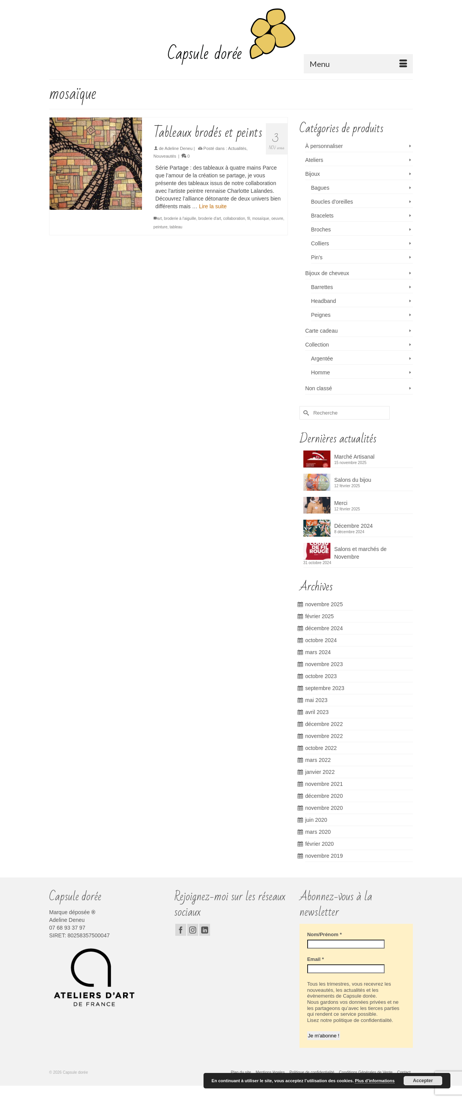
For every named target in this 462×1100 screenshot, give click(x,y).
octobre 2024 (321, 640)
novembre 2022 (324, 736)
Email (315, 959)
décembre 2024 (324, 628)
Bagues (320, 188)
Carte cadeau (321, 331)
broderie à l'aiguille (180, 218)
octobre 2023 (321, 676)
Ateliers (314, 160)
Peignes (321, 315)
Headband (323, 301)
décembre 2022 (324, 724)
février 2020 (319, 844)
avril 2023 (317, 712)
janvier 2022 (320, 772)
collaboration (234, 218)
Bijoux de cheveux (327, 273)
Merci (340, 503)
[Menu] (358, 63)
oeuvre (277, 218)
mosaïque (260, 218)
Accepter (423, 1080)
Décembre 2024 (353, 526)
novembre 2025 (324, 604)
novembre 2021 (324, 784)
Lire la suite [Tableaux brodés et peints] (213, 206)
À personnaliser (324, 146)
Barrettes (322, 287)
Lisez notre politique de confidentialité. (349, 1020)
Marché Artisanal (354, 457)
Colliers (320, 243)
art (159, 218)
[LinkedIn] (204, 930)
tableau (175, 227)
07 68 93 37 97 (67, 928)
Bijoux (312, 174)
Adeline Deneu (178, 148)
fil (248, 218)
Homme (320, 372)
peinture (161, 227)
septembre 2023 (324, 688)
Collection (317, 345)
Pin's (317, 257)
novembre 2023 (324, 664)
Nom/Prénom (324, 934)
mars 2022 (318, 760)
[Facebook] (180, 930)
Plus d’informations (375, 1080)
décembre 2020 (324, 796)
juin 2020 (316, 820)
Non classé (318, 388)
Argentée (322, 358)
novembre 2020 (324, 808)
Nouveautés (165, 156)
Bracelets (322, 216)
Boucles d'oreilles (332, 202)
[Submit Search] (305, 413)
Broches (321, 229)
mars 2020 (318, 832)
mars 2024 (318, 652)
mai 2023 (316, 700)
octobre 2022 (321, 748)
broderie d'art (209, 218)
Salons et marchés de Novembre (360, 553)
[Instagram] (192, 930)
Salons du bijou (352, 480)
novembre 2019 (324, 856)
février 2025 (319, 616)
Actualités (237, 148)
